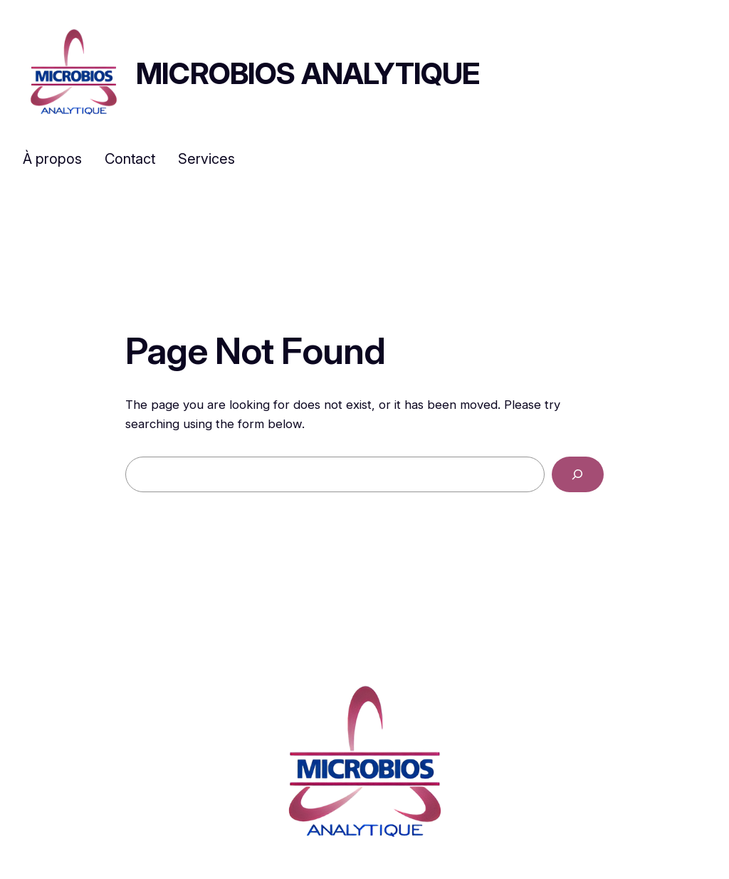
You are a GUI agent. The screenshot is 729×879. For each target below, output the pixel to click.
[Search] (578, 475)
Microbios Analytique (307, 73)
